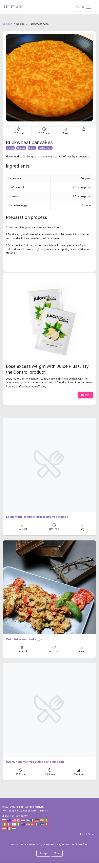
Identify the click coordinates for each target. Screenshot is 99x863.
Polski (5, 810)
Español (33, 810)
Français (43, 810)
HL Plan (19, 807)
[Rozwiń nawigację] (84, 7)
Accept (43, 853)
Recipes (7, 23)
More (57, 853)
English (14, 810)
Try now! (85, 395)
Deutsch (23, 810)
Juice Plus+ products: (15, 816)
